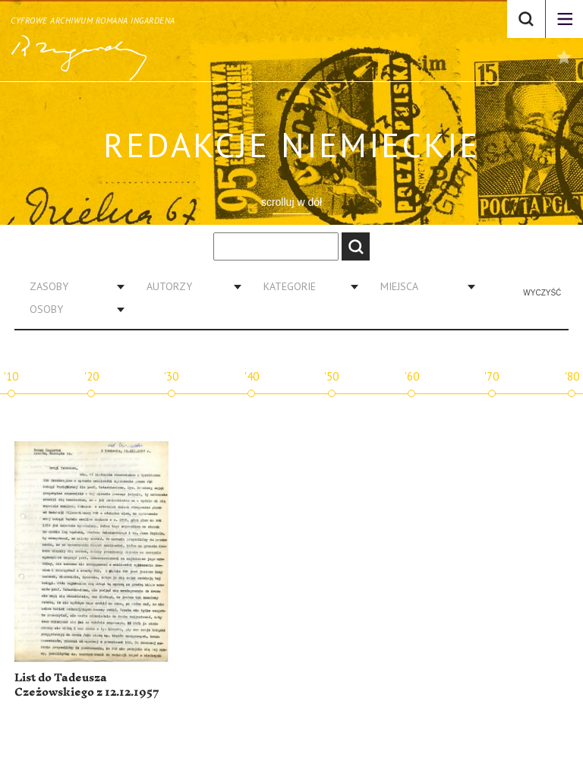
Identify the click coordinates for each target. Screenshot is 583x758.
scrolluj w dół (291, 202)
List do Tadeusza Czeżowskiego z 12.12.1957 (86, 685)
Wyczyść (542, 293)
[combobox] (71, 286)
